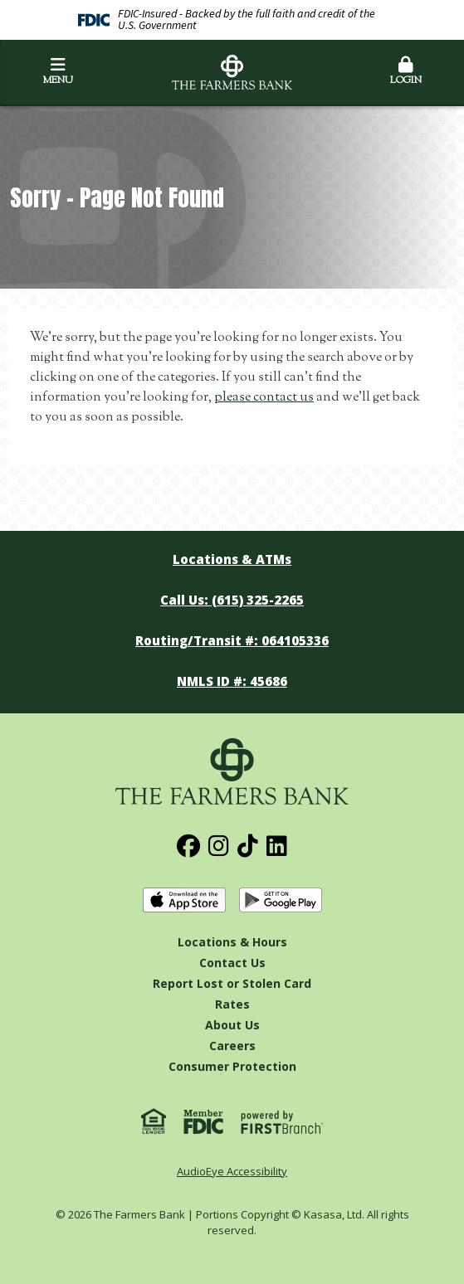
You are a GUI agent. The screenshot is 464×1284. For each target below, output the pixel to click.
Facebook (188, 846)
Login (406, 72)
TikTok (247, 846)
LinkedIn (276, 846)
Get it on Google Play (280, 900)
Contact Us (232, 962)
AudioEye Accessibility (232, 1171)
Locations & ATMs (232, 559)
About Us (232, 1025)
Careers (232, 1045)
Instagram (218, 846)
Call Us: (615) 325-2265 (232, 599)
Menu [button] (58, 72)
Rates (232, 1004)
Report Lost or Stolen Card (232, 983)
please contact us (264, 397)
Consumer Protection (232, 1066)
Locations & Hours (232, 942)
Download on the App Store (184, 900)
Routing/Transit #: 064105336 (232, 640)
